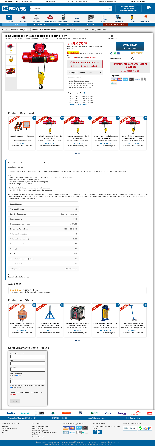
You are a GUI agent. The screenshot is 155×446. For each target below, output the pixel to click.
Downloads (6, 426)
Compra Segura (40, 24)
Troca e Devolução (38, 437)
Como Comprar (37, 428)
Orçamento (112, 37)
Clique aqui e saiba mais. (78, 104)
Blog (3, 433)
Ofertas (15, 24)
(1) (143, 53)
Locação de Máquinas (115, 24)
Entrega (35, 435)
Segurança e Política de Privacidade (44, 433)
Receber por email (16, 374)
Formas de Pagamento (40, 431)
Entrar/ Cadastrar (137, 2)
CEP (11, 361)
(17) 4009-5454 (26, 2)
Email (12, 379)
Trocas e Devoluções (65, 24)
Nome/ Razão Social (16, 354)
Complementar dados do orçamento (26, 393)
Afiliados (90, 24)
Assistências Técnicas (10, 428)
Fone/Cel (13, 367)
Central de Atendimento (107, 2)
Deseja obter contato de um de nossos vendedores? (27, 386)
